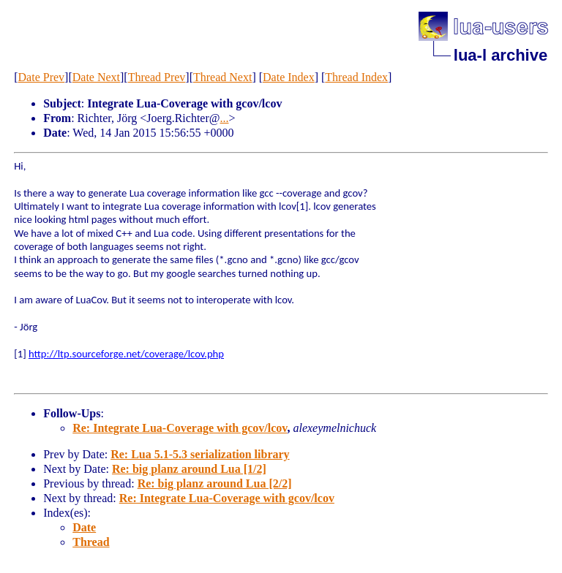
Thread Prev (157, 77)
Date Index (289, 77)
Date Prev (41, 77)
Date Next (96, 77)
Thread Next (222, 77)
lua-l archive (500, 55)
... (224, 118)
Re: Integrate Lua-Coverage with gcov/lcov (179, 428)
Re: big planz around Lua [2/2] (215, 483)
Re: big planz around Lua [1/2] (189, 469)
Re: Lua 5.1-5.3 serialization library (199, 454)
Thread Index (356, 77)
